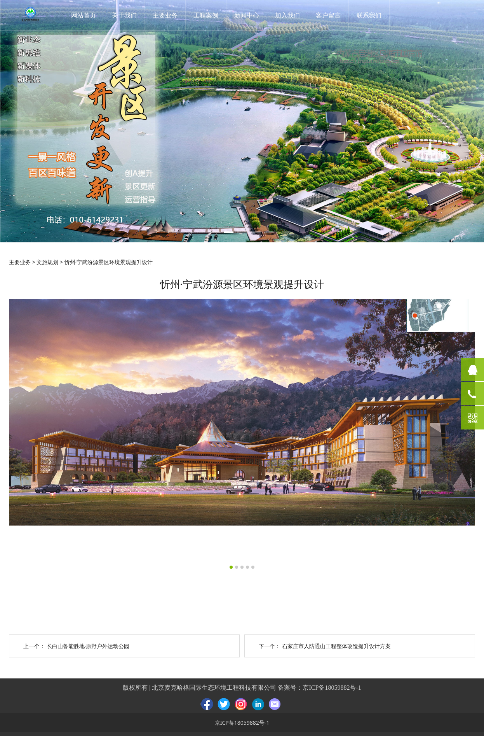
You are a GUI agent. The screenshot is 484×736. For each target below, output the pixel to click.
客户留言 (328, 15)
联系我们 (369, 15)
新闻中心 (246, 15)
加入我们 (287, 15)
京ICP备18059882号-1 (332, 687)
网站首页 (83, 15)
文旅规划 (47, 262)
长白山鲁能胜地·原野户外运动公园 (88, 646)
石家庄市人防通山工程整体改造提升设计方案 (336, 646)
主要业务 (165, 15)
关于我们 (124, 15)
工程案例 (205, 15)
